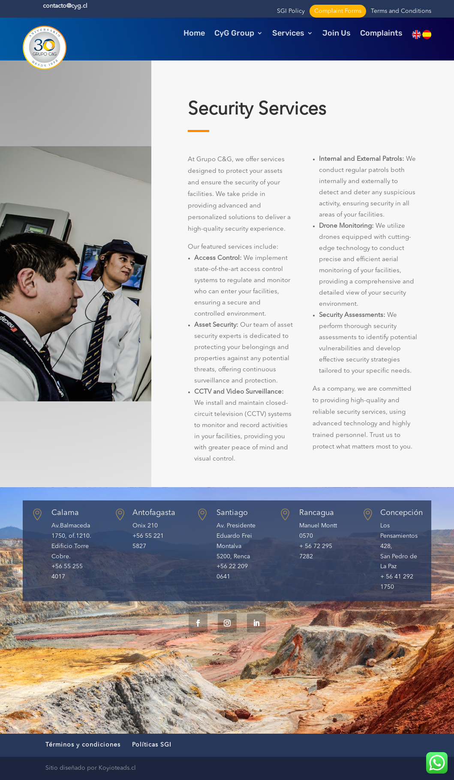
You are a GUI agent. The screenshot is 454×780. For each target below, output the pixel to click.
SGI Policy (291, 11)
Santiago (232, 513)
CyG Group (234, 34)
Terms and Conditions (401, 11)
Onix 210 (145, 526)
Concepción (401, 513)
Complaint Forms (337, 11)
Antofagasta (153, 513)
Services (288, 34)
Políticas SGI (151, 745)
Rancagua (316, 513)
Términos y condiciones (82, 745)
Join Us (336, 34)
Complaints (381, 34)
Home (194, 34)
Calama (65, 513)
